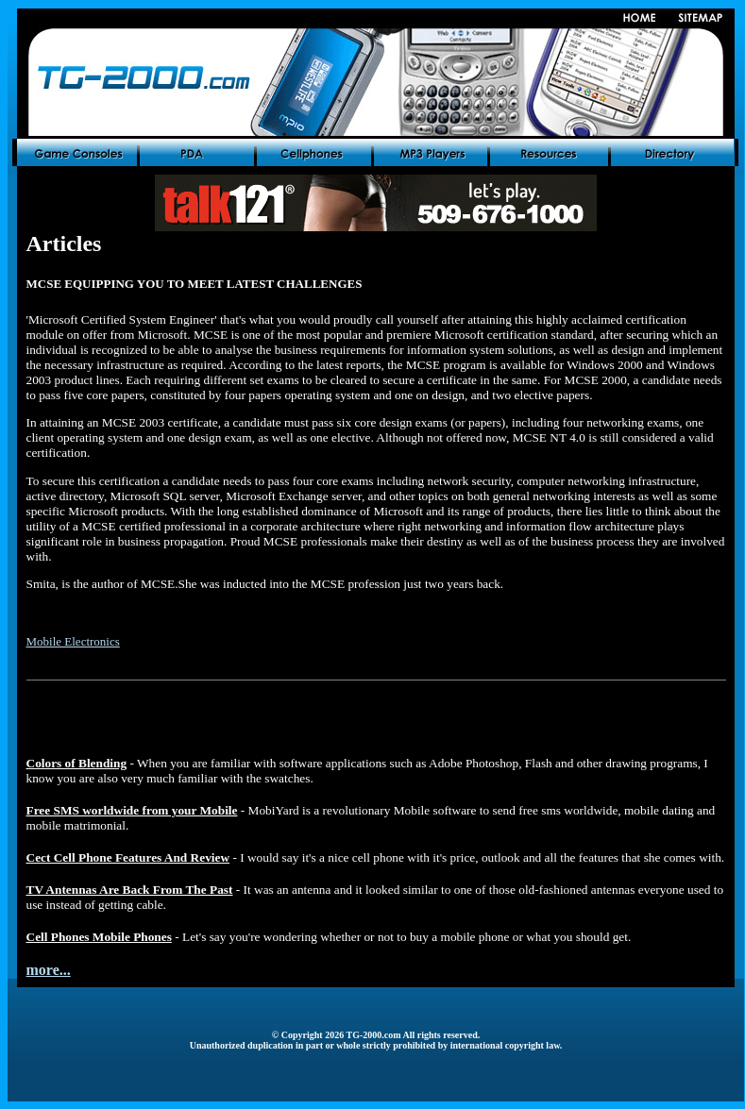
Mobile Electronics (73, 641)
